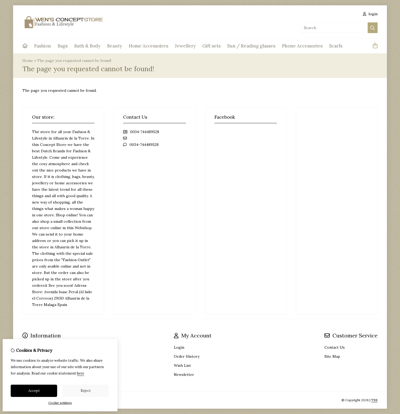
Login (179, 347)
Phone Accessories (302, 46)
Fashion (42, 46)
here (80, 373)
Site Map (332, 356)
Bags (63, 46)
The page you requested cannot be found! (74, 60)
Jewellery (185, 46)
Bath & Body (87, 46)
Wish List (182, 365)
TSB (374, 400)
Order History (186, 356)
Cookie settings (60, 403)
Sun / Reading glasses (251, 46)
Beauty (114, 46)
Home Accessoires (148, 46)
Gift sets (211, 46)
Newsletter (184, 374)
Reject (86, 390)
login (370, 13)
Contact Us (334, 347)
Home (27, 60)
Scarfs (335, 46)
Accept (34, 390)
